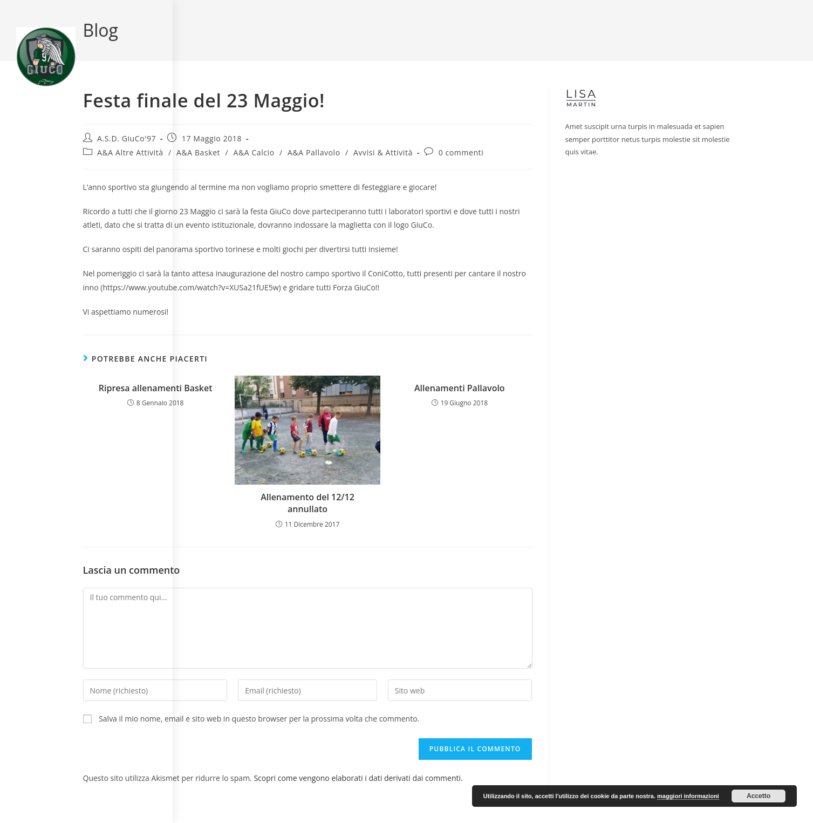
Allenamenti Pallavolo (459, 388)
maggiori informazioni (688, 796)
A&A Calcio (253, 152)
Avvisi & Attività (383, 152)
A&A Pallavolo (314, 152)
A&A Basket (198, 152)
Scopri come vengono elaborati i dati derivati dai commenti (357, 778)
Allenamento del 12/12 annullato (307, 503)
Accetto (758, 796)
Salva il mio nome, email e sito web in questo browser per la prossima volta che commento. (259, 718)
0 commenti (461, 152)
